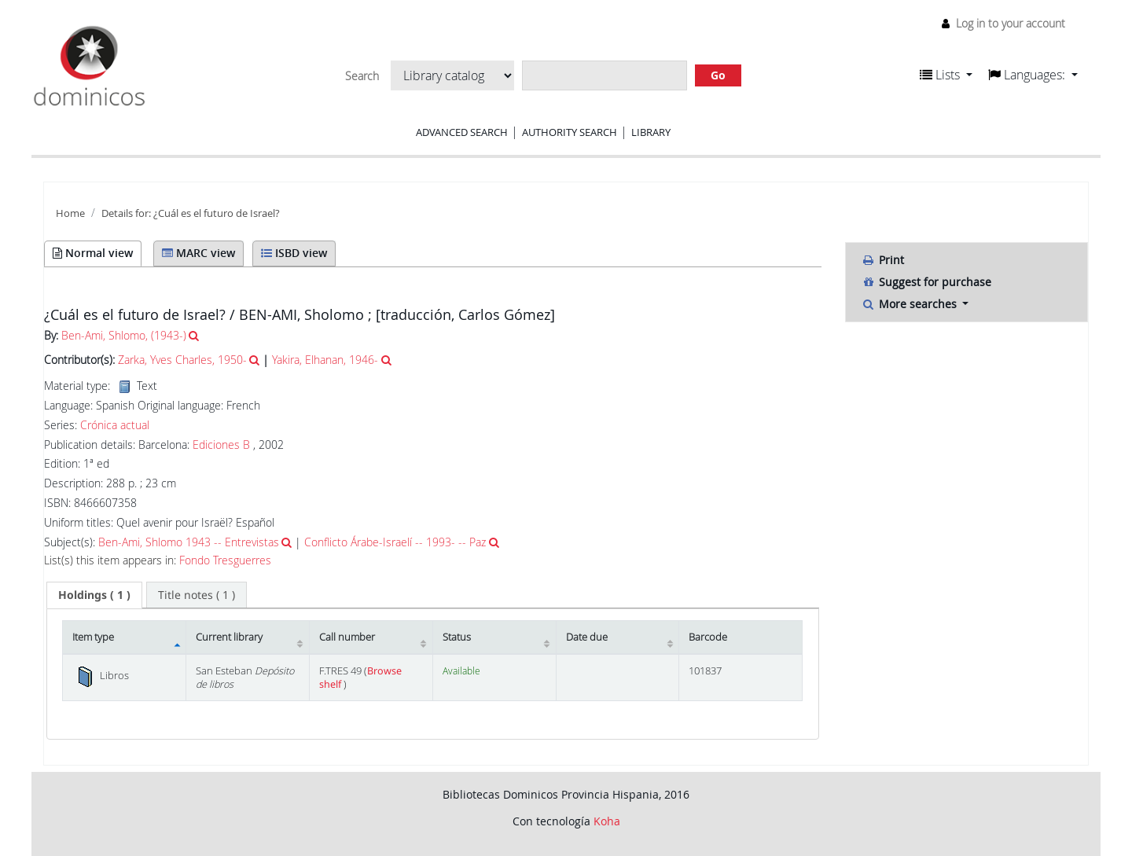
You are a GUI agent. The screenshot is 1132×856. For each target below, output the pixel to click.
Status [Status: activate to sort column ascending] (457, 637)
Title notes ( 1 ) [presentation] (196, 594)
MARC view (198, 252)
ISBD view (294, 252)
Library (651, 132)
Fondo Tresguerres (225, 560)
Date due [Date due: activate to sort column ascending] (587, 637)
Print (883, 259)
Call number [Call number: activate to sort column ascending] (347, 637)
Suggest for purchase (926, 281)
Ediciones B (221, 444)
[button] (946, 75)
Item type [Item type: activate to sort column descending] (93, 637)
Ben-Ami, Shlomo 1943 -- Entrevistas (188, 542)
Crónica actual (114, 425)
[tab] (94, 595)
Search (362, 76)
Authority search (569, 132)
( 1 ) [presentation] (94, 594)
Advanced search (462, 132)
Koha (607, 821)
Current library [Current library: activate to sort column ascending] (229, 637)
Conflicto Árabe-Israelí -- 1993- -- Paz (395, 542)
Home (70, 213)
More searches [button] (911, 303)
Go (718, 75)
